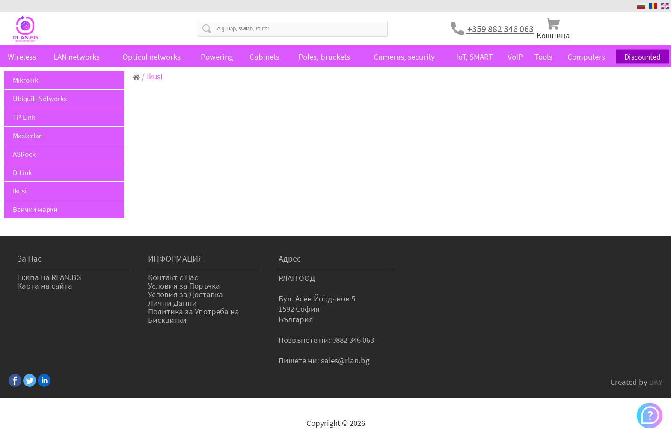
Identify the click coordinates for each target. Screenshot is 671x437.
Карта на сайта (44, 285)
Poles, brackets (324, 56)
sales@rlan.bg (345, 360)
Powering (217, 56)
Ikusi (20, 191)
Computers (586, 56)
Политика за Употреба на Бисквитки (193, 315)
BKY (655, 382)
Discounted (642, 56)
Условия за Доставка (185, 294)
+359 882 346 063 (500, 28)
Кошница (553, 35)
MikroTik (25, 80)
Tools (543, 56)
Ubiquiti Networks (40, 98)
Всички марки (35, 209)
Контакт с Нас (173, 277)
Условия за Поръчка (184, 285)
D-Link (22, 172)
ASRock (24, 154)
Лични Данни (172, 302)
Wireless (22, 56)
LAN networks (76, 56)
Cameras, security (404, 56)
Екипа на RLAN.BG (49, 277)
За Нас (29, 258)
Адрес (290, 258)
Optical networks (151, 56)
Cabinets (264, 56)
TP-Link (24, 117)
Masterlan (28, 135)
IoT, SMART (474, 56)
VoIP (515, 56)
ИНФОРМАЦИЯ (175, 258)
